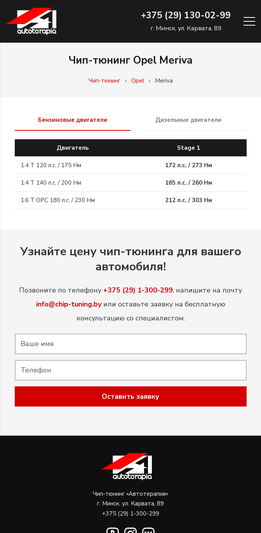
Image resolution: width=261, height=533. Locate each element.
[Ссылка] (31, 21)
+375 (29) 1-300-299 (130, 513)
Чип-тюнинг (104, 81)
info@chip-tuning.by (68, 304)
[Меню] (249, 21)
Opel (137, 81)
